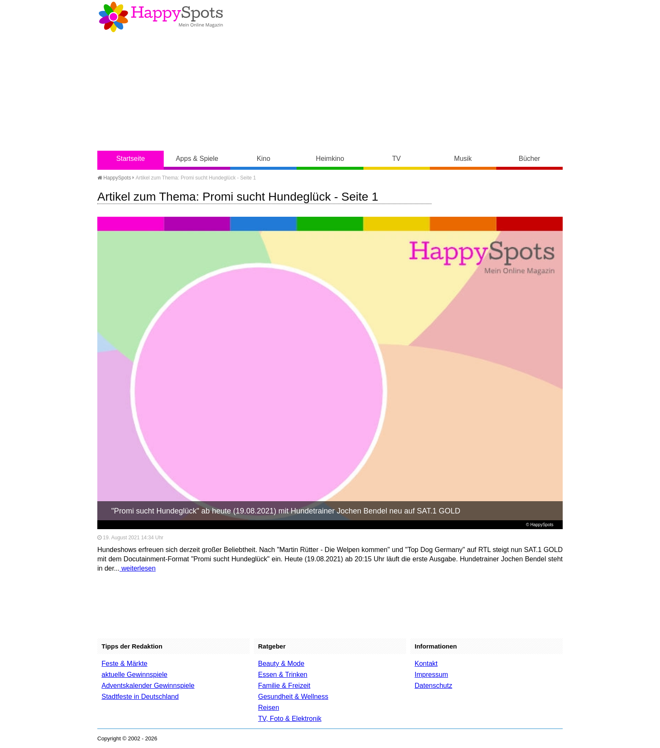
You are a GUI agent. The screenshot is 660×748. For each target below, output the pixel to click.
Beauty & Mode (281, 663)
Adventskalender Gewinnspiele (148, 685)
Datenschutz (433, 685)
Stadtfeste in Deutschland (140, 696)
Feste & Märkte (124, 663)
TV (396, 158)
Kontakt (426, 663)
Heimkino (330, 158)
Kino (263, 158)
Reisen (268, 707)
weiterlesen (137, 568)
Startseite (130, 158)
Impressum (431, 674)
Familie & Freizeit (284, 685)
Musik (463, 158)
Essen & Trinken (283, 674)
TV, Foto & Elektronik (290, 718)
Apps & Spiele (197, 158)
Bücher (529, 158)
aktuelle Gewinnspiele (135, 674)
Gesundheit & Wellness (293, 696)
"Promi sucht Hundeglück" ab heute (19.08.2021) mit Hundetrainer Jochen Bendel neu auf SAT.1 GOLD (285, 511)
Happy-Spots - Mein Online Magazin (160, 17)
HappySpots (114, 178)
